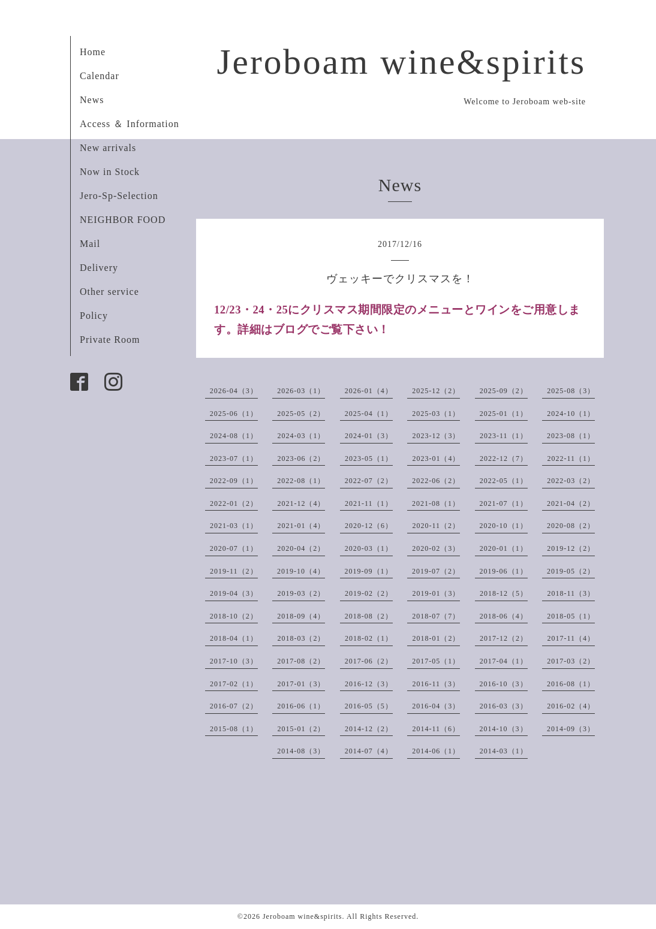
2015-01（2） (301, 729)
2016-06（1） (301, 706)
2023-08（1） (571, 436)
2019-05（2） (571, 571)
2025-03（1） (436, 413)
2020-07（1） (234, 548)
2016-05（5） (369, 706)
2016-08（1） (571, 684)
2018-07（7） (436, 616)
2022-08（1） (301, 480)
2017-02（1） (234, 684)
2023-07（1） (234, 458)
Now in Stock (110, 172)
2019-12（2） (571, 548)
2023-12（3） (436, 436)
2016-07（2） (234, 706)
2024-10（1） (571, 413)
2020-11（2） (436, 525)
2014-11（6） (436, 729)
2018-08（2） (369, 616)
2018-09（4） (301, 616)
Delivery (99, 268)
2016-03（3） (504, 706)
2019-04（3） (234, 593)
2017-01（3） (301, 684)
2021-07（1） (504, 503)
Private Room (110, 339)
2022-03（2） (571, 480)
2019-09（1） (369, 571)
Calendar (99, 76)
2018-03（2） (301, 638)
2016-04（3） (436, 706)
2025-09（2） (504, 391)
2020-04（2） (301, 548)
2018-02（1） (369, 638)
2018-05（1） (571, 616)
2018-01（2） (436, 638)
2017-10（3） (234, 661)
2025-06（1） (234, 413)
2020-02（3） (436, 548)
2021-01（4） (301, 525)
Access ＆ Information (129, 124)
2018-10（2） (234, 616)
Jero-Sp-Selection (119, 196)
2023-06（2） (301, 458)
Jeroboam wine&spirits (401, 62)
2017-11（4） (571, 638)
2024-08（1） (234, 436)
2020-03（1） (369, 548)
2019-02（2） (369, 593)
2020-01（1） (504, 548)
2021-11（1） (369, 503)
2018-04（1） (234, 638)
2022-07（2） (369, 480)
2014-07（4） (369, 751)
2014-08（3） (301, 751)
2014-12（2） (369, 729)
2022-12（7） (504, 458)
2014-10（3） (504, 729)
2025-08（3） (571, 391)
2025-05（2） (301, 413)
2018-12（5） (504, 593)
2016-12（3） (369, 684)
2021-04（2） (571, 503)
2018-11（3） (571, 593)
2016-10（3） (504, 684)
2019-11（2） (234, 571)
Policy (94, 315)
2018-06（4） (504, 616)
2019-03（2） (301, 593)
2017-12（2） (504, 638)
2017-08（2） (301, 661)
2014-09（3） (571, 729)
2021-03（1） (234, 525)
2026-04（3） (234, 391)
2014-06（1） (436, 751)
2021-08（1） (436, 503)
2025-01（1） (504, 413)
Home (93, 52)
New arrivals (108, 148)
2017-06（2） (369, 661)
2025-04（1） (369, 413)
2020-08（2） (571, 525)
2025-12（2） (436, 391)
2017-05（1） (436, 661)
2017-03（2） (571, 661)
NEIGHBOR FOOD (122, 220)
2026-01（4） (369, 391)
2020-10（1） (504, 525)
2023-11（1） (504, 436)
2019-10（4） (301, 571)
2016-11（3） (436, 684)
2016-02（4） (571, 706)
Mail (90, 244)
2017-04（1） (504, 661)
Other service (109, 291)
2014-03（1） (504, 751)
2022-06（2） (436, 480)
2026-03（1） (301, 391)
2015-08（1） (234, 729)
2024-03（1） (301, 436)
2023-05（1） (369, 458)
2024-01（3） (369, 436)
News (92, 100)
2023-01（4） (436, 458)
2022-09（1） (234, 480)
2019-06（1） (504, 571)
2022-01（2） (234, 503)
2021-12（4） (301, 503)
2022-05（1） (504, 480)
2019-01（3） (436, 593)
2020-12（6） (369, 525)
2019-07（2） (436, 571)
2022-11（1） (571, 458)
